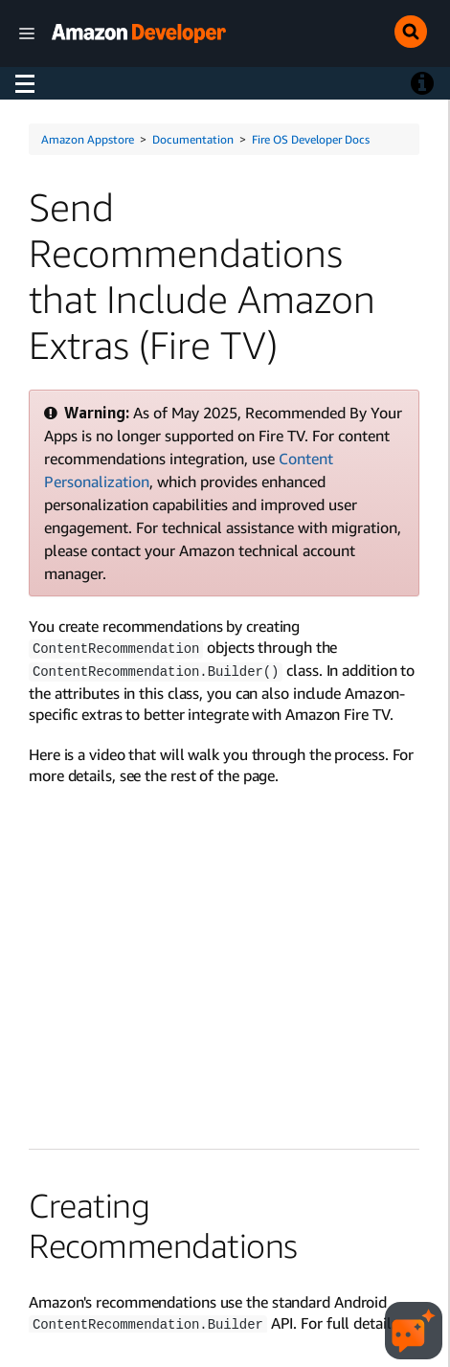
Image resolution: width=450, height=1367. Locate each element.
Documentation (193, 139)
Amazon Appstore (87, 139)
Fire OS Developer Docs (311, 139)
